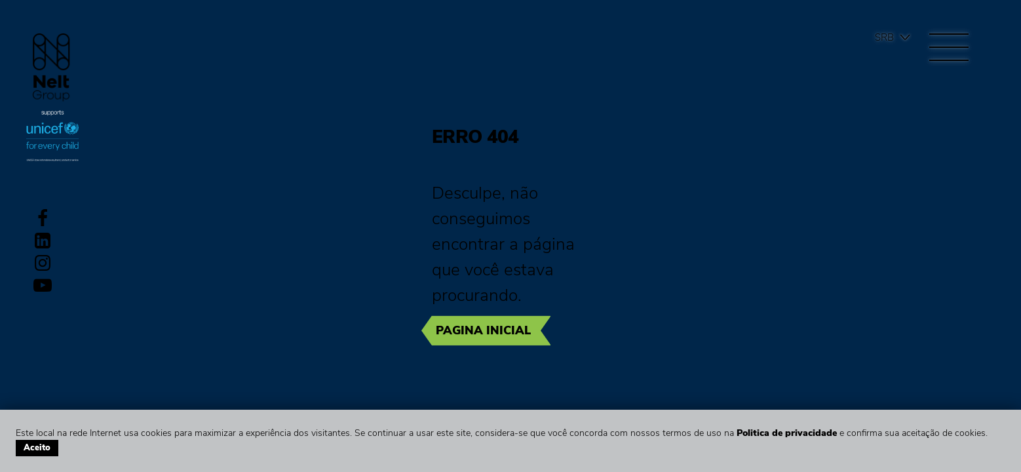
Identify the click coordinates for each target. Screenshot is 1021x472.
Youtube (42, 285)
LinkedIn (42, 240)
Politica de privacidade (787, 433)
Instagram (42, 263)
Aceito (37, 448)
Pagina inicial (483, 330)
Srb (884, 37)
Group (51, 67)
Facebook (42, 218)
